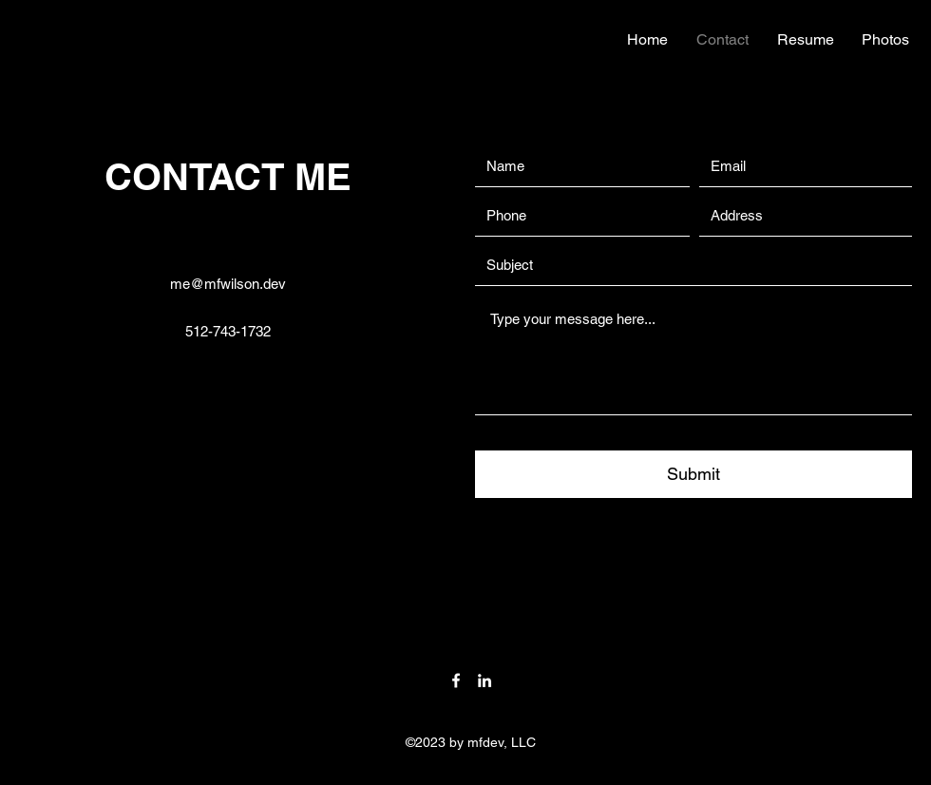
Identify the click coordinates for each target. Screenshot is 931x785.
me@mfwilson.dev (228, 284)
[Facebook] (456, 680)
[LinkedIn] (484, 680)
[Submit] (693, 474)
